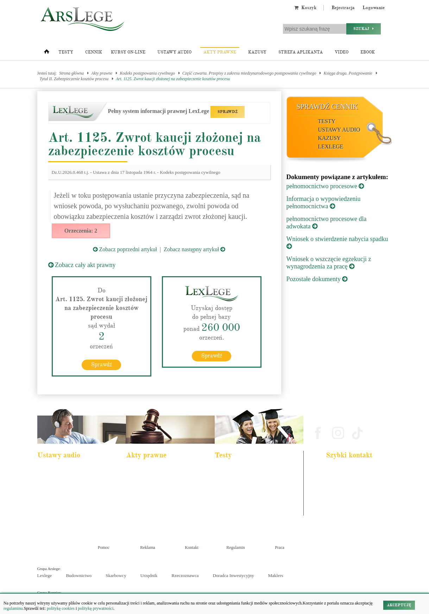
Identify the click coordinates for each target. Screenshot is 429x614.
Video (341, 52)
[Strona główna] (46, 53)
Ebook (367, 52)
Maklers (275, 575)
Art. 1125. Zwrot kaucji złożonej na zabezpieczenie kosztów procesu (173, 78)
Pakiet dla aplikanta (58, 470)
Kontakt (191, 547)
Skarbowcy (116, 575)
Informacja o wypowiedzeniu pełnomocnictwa (323, 202)
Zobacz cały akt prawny (82, 264)
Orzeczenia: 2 (80, 231)
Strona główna (71, 73)
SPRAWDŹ (227, 111)
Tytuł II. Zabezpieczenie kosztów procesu (74, 78)
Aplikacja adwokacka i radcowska (246, 470)
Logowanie (373, 8)
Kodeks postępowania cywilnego (147, 73)
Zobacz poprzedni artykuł (125, 249)
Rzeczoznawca (184, 575)
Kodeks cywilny (55, 489)
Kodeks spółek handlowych (152, 498)
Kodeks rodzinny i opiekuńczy (155, 489)
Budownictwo (79, 575)
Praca (279, 547)
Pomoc (103, 547)
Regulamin (235, 547)
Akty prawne (219, 52)
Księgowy (228, 517)
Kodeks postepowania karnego (66, 517)
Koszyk (305, 8)
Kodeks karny (142, 470)
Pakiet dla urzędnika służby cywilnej (71, 479)
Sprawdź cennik (327, 106)
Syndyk (226, 508)
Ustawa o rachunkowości (62, 508)
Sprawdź (101, 364)
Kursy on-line (128, 52)
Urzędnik (148, 575)
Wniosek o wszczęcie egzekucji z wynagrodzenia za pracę (328, 262)
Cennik (93, 52)
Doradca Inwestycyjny (233, 575)
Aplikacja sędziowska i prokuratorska (249, 498)
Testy (65, 52)
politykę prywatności (95, 608)
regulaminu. (14, 608)
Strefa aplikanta (300, 52)
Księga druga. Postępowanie (347, 73)
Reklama (147, 547)
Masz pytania (339, 511)
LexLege (330, 147)
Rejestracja (343, 8)
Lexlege (44, 575)
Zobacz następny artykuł (194, 249)
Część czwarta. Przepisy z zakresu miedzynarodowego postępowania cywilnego (249, 73)
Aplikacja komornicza (237, 479)
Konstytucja (140, 517)
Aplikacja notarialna (236, 489)
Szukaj (363, 28)
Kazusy (257, 52)
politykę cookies (61, 608)
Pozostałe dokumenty (317, 279)
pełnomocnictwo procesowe (325, 186)
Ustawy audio (174, 52)
